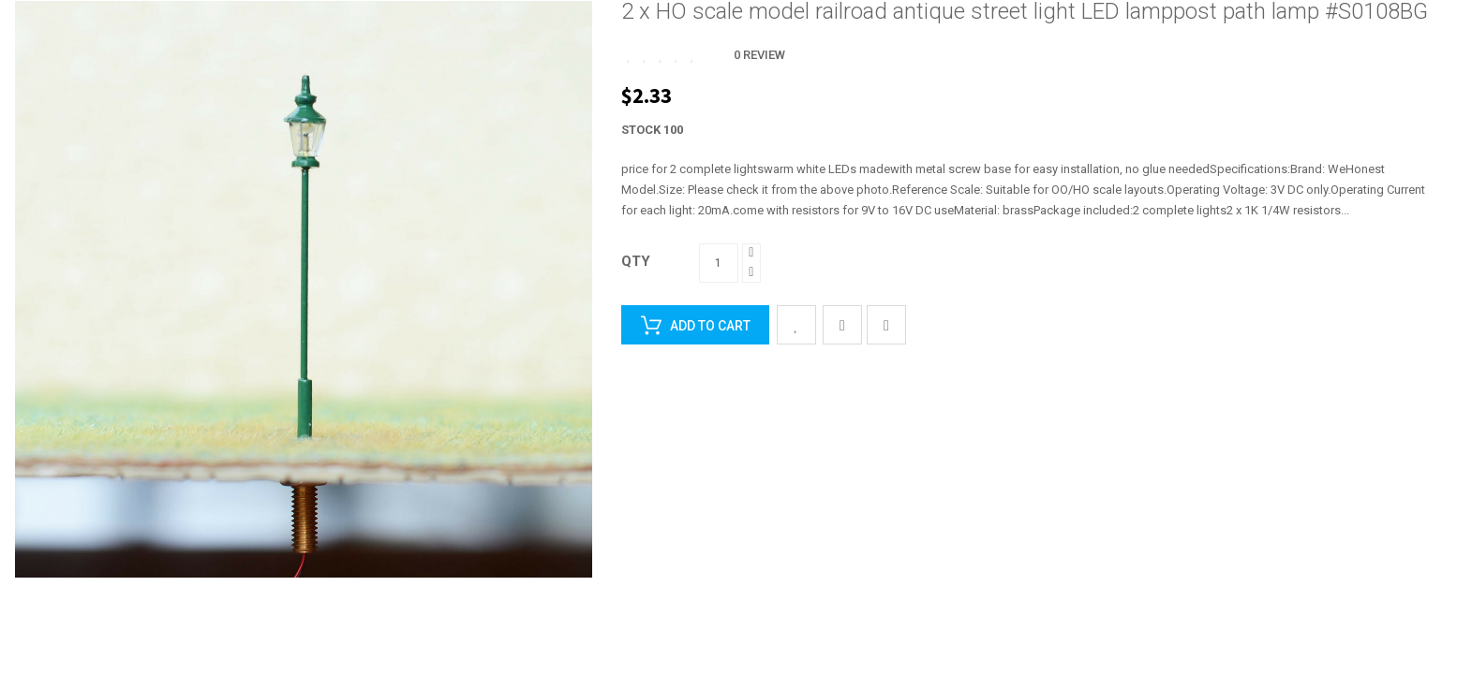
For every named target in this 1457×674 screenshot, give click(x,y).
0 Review (759, 55)
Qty (635, 261)
